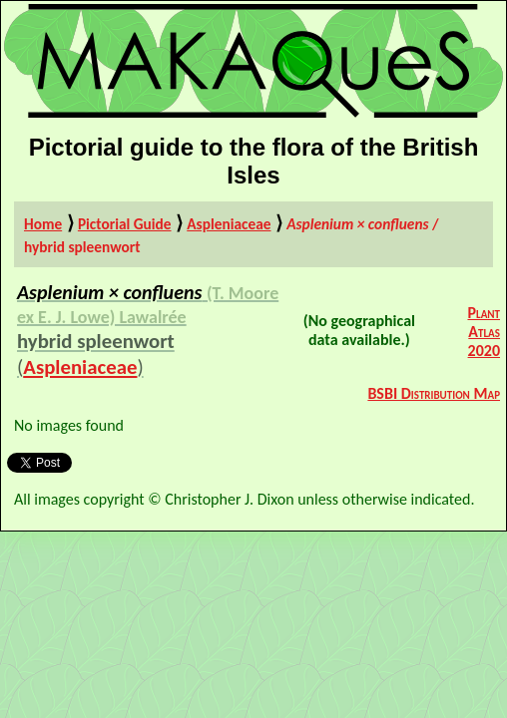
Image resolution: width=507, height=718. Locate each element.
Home (43, 223)
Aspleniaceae (228, 223)
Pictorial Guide (125, 223)
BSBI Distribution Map (433, 393)
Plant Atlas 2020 (483, 331)
